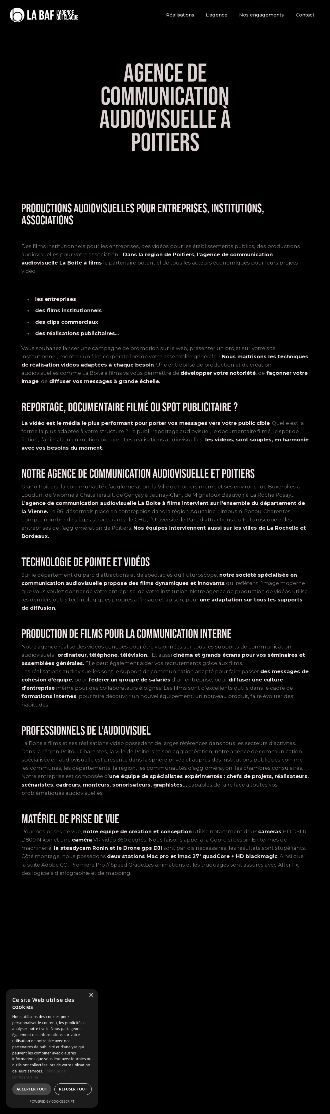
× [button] (91, 995)
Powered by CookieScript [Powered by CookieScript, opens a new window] (52, 1101)
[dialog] (52, 1048)
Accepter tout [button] (32, 1089)
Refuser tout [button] (73, 1089)
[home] (44, 15)
